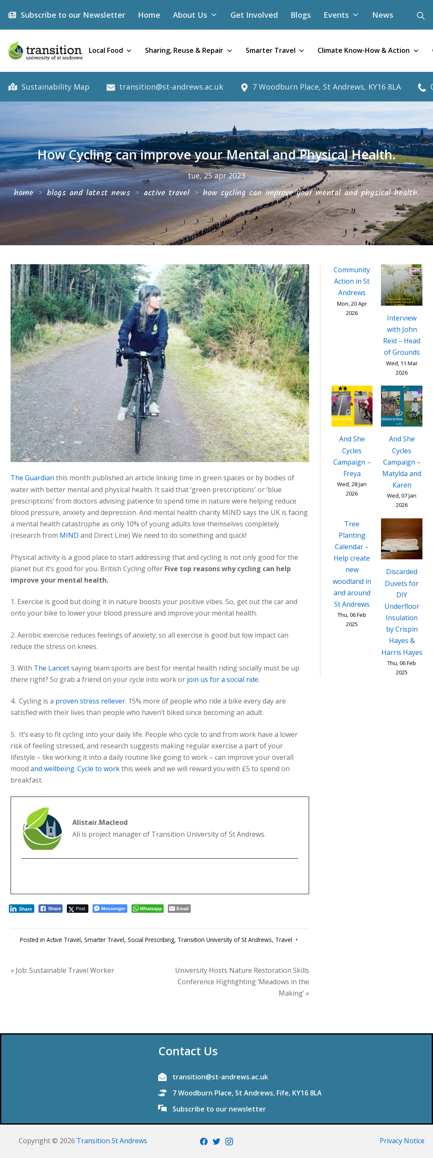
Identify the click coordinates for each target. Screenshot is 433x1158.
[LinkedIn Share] (21, 908)
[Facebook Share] (50, 908)
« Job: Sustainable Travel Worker (62, 970)
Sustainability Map (54, 87)
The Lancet (51, 668)
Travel (283, 940)
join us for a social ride (222, 679)
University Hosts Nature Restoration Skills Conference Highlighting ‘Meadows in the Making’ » (242, 982)
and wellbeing (52, 768)
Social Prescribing (151, 940)
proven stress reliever (90, 701)
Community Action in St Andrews (352, 281)
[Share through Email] (179, 908)
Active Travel (64, 940)
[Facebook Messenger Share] (110, 908)
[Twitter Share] (77, 908)
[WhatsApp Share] (148, 908)
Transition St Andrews (112, 1140)
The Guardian (32, 477)
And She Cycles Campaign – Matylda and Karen (401, 462)
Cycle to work (98, 768)
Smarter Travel (104, 940)
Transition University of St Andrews (225, 940)
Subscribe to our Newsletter (71, 15)
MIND (69, 535)
